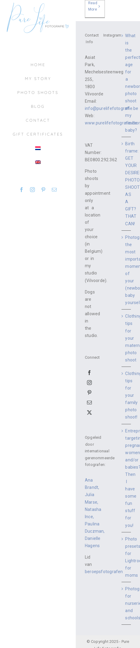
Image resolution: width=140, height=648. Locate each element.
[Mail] (89, 402)
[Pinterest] (89, 392)
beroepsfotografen (104, 571)
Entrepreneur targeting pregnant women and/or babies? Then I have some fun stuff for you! (126, 478)
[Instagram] (89, 382)
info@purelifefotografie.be (111, 108)
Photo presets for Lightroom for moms (126, 557)
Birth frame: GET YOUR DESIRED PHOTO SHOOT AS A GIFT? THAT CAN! (126, 183)
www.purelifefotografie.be (111, 122)
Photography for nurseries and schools (126, 603)
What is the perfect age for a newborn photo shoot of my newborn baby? (126, 83)
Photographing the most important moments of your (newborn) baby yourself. (126, 270)
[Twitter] (89, 412)
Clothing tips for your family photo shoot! (126, 395)
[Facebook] (89, 372)
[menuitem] (38, 148)
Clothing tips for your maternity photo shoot (126, 338)
